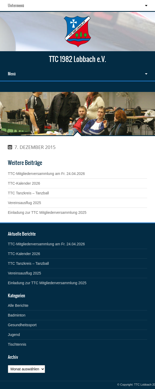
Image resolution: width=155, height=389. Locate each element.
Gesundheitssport (22, 325)
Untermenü (16, 5)
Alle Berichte (18, 305)
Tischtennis (17, 344)
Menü (12, 74)
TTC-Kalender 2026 (24, 183)
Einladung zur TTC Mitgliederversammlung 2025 (47, 212)
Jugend (14, 335)
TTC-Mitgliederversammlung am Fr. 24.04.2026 (46, 174)
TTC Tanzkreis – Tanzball (28, 193)
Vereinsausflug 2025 (24, 203)
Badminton (16, 315)
